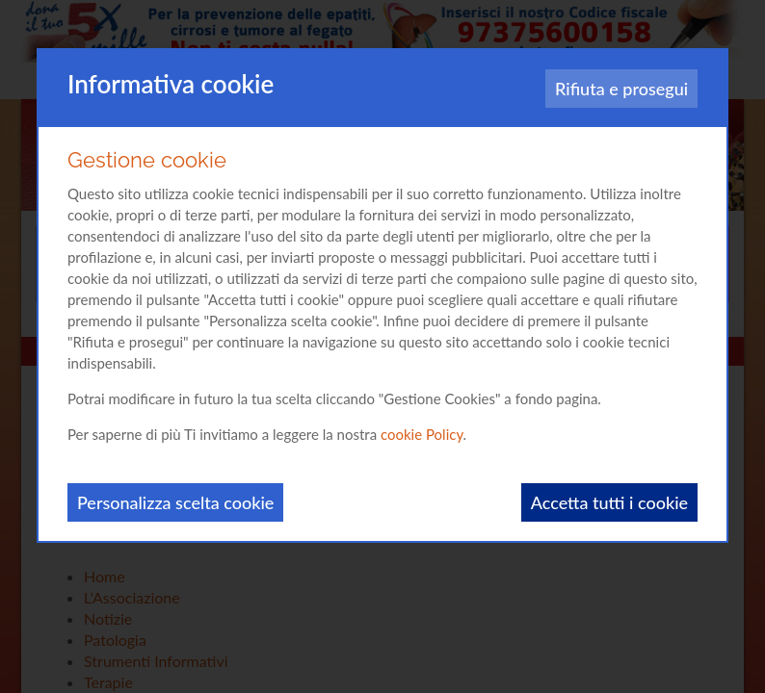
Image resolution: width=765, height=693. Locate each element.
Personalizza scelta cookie (175, 502)
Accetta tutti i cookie (609, 502)
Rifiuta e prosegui (621, 88)
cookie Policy (422, 434)
